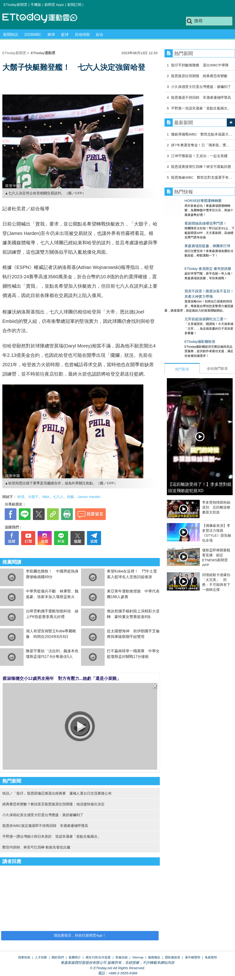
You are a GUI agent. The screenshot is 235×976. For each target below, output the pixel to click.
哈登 (20, 497)
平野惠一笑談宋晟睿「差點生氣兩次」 (201, 108)
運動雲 (43, 18)
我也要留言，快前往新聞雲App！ (80, 935)
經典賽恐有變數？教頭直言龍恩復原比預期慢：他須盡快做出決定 (53, 804)
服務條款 (154, 957)
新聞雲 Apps (54, 5)
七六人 (58, 497)
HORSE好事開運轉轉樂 (183, 201)
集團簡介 (75, 957)
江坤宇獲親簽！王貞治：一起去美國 (199, 156)
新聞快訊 (10, 35)
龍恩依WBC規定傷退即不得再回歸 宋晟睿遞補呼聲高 (45, 826)
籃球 (65, 35)
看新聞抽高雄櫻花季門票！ (185, 219)
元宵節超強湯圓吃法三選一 (185, 300)
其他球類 (82, 35)
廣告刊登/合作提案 (98, 957)
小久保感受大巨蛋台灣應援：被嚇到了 (201, 87)
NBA (45, 497)
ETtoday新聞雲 (15, 5)
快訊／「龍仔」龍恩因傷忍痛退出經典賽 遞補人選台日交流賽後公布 (57, 793)
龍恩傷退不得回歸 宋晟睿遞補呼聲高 (201, 97)
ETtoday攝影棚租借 (179, 318)
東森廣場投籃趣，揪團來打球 (187, 236)
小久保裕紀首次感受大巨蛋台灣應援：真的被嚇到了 (42, 815)
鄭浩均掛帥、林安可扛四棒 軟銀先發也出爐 (36, 847)
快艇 (70, 497)
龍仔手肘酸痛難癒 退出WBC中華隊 (200, 65)
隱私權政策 (172, 957)
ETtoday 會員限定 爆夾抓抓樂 (187, 254)
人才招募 (41, 957)
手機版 (36, 5)
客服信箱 (121, 957)
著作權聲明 (192, 957)
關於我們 (58, 957)
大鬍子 (33, 497)
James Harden (89, 497)
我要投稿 (24, 957)
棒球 (51, 35)
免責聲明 (211, 957)
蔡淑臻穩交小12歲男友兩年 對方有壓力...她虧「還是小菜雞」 (62, 678)
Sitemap (138, 957)
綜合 (99, 35)
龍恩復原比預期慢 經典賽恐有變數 (199, 76)
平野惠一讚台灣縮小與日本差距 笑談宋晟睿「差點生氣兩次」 (51, 836)
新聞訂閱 (74, 5)
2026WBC (32, 35)
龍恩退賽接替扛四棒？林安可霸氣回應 (201, 167)
